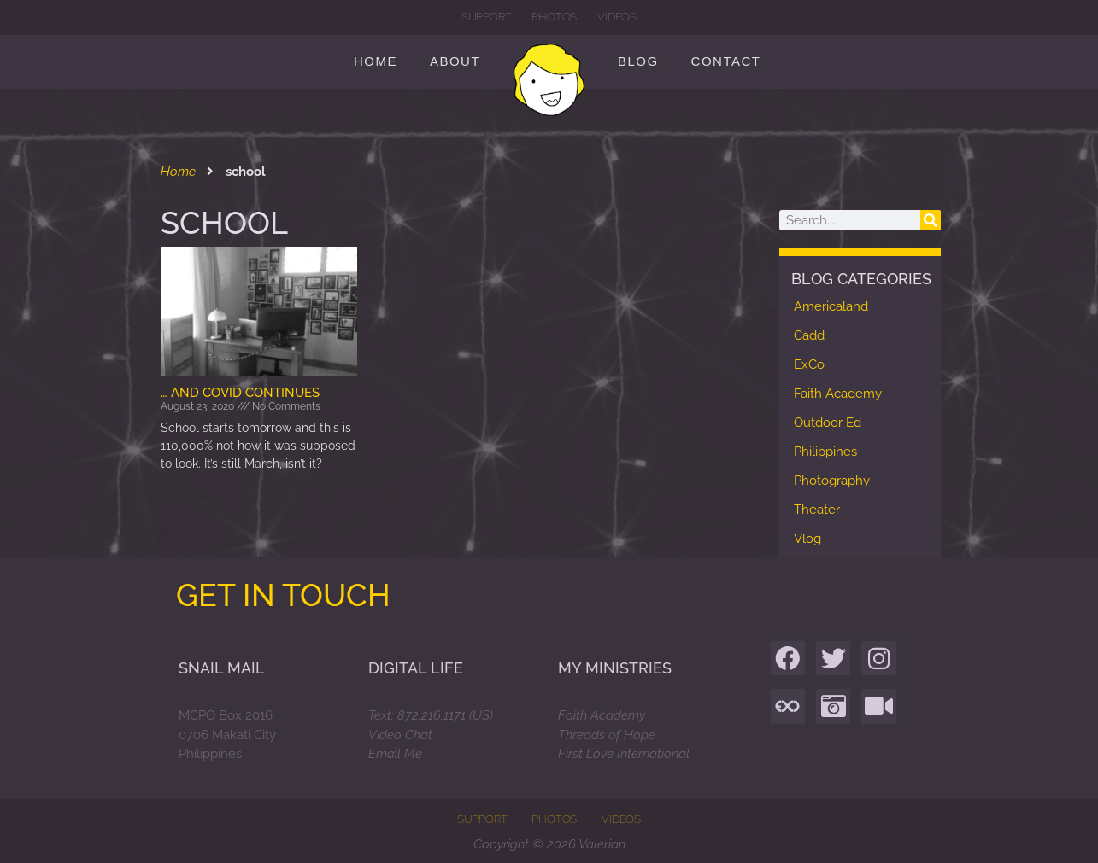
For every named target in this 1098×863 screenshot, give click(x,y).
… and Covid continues (240, 392)
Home (375, 61)
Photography (832, 480)
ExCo (809, 364)
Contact (726, 61)
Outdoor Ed (827, 422)
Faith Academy (838, 393)
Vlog (807, 538)
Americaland (831, 306)
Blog (638, 61)
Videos (617, 16)
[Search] (930, 220)
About (455, 61)
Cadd (809, 335)
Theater (817, 509)
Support (486, 16)
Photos (554, 16)
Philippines (825, 451)
